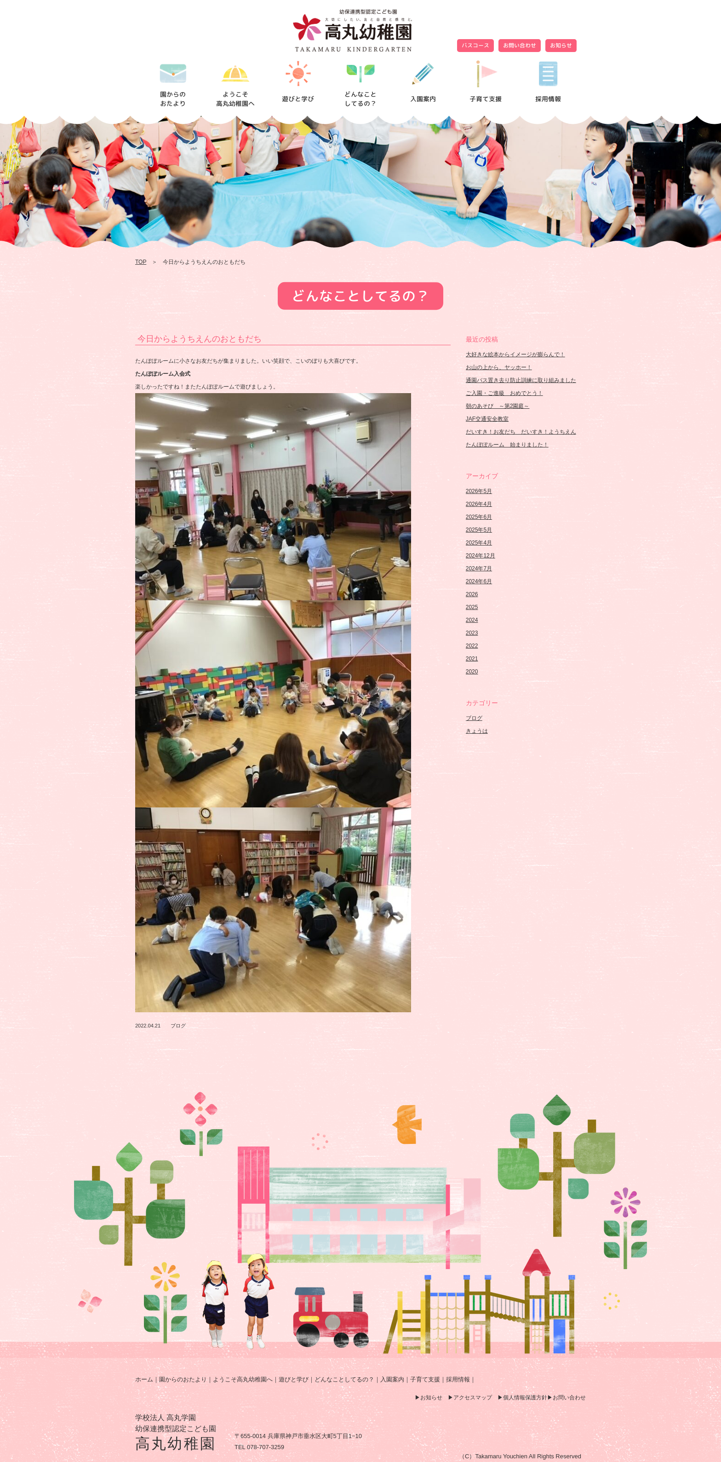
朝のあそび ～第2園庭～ (498, 406)
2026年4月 (479, 504)
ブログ (178, 1025)
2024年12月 (480, 555)
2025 (472, 607)
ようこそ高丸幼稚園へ (243, 1379)
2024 (472, 620)
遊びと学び (294, 1379)
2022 (472, 646)
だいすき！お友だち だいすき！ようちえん (521, 432)
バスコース (475, 45)
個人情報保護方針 (525, 1397)
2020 (472, 671)
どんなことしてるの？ (344, 1379)
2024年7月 (479, 568)
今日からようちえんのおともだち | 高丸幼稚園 (360, 30)
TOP (140, 262)
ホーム (144, 1379)
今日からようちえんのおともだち (199, 338)
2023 (472, 633)
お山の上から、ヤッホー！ (499, 367)
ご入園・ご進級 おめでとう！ (504, 393)
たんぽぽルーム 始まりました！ (507, 444)
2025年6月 (479, 517)
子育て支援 (425, 1379)
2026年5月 (479, 491)
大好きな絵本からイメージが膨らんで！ (515, 354)
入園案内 (392, 1379)
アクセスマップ (472, 1397)
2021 (472, 659)
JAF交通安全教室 (487, 419)
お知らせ (561, 45)
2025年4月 (479, 543)
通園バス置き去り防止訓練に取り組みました (521, 380)
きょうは (477, 731)
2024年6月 (479, 581)
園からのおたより (183, 1379)
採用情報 (458, 1379)
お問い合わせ (519, 45)
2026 (472, 594)
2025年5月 (479, 530)
